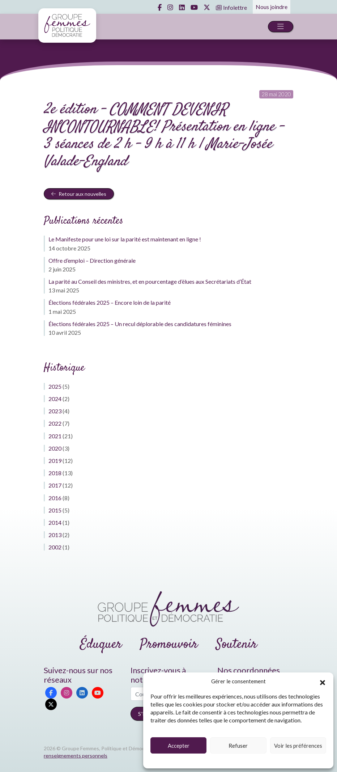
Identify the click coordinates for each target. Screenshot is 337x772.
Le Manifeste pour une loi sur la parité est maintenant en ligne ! (124, 239)
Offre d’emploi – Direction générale (92, 260)
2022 (54, 423)
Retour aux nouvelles (78, 194)
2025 (54, 386)
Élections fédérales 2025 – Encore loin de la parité (109, 302)
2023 (54, 411)
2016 (54, 497)
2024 (54, 398)
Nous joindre (271, 6)
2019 (54, 460)
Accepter (178, 745)
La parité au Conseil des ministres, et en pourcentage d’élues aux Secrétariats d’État (149, 281)
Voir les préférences (298, 745)
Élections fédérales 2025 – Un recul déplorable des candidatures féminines (139, 323)
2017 (54, 485)
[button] (322, 681)
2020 (54, 448)
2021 (54, 436)
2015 (54, 510)
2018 (54, 472)
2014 (54, 522)
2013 (54, 534)
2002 (54, 547)
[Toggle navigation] (280, 26)
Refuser (238, 745)
